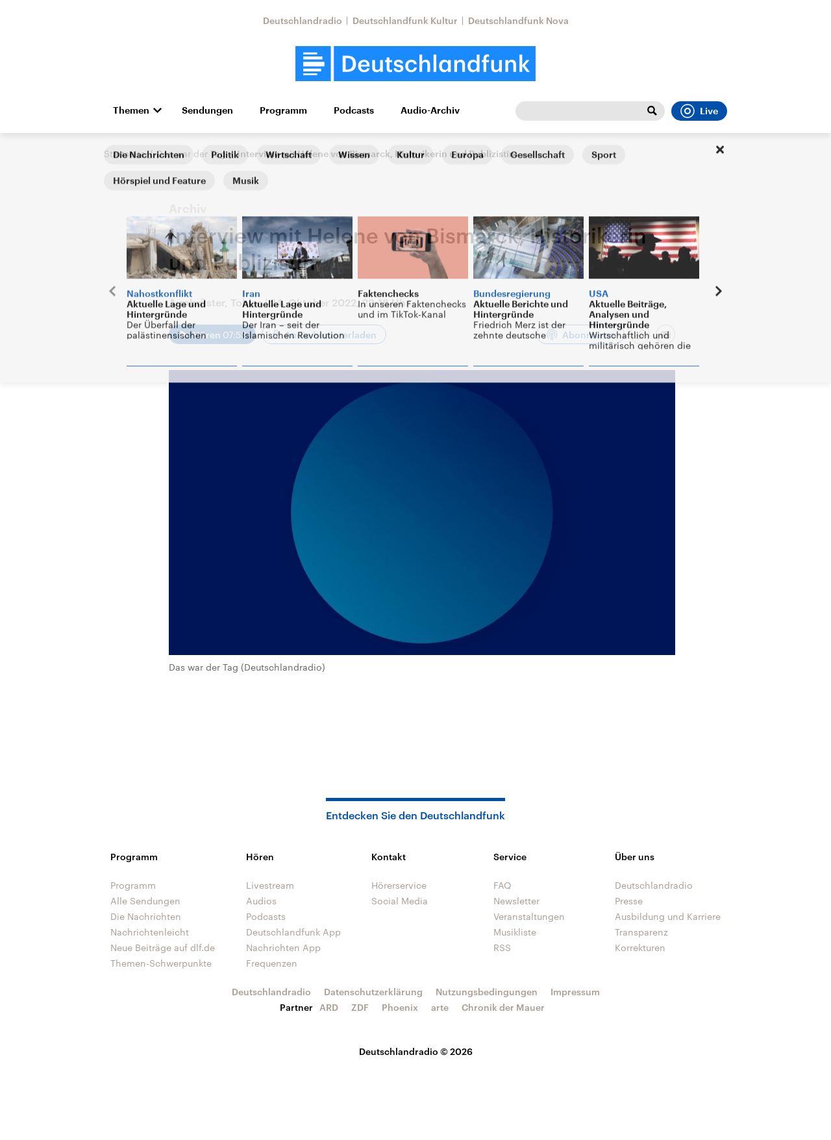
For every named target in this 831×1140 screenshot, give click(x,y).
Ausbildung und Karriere (668, 916)
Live (699, 111)
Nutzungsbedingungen (487, 991)
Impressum (575, 991)
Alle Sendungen (145, 900)
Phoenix (400, 1007)
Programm (283, 110)
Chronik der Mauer (503, 1007)
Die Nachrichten (145, 916)
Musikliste (514, 931)
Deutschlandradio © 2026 (416, 1051)
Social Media (399, 900)
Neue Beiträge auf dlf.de (162, 947)
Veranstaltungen (529, 916)
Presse (629, 900)
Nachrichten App (283, 947)
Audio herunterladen (330, 334)
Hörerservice (399, 885)
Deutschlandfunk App (293, 931)
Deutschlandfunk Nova (518, 20)
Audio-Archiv (430, 110)
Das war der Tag (191, 153)
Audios (261, 900)
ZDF (360, 1007)
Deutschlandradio (302, 20)
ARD (328, 1007)
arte (440, 1007)
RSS (502, 947)
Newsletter (516, 900)
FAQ (502, 885)
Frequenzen (271, 963)
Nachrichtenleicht (149, 931)
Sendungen (207, 110)
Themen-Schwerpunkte (161, 963)
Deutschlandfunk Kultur (405, 20)
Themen (131, 110)
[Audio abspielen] (212, 334)
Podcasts (354, 110)
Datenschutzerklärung (373, 991)
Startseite (124, 153)
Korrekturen (640, 947)
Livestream (270, 885)
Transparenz (641, 931)
